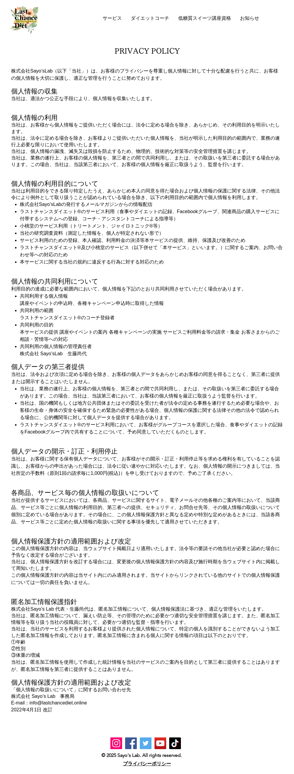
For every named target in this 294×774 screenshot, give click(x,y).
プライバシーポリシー (147, 763)
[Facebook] (131, 743)
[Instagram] (116, 743)
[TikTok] (175, 743)
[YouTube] (160, 743)
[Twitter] (146, 743)
